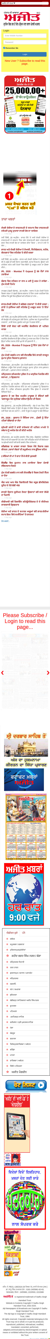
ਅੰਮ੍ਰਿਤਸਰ (12, 978)
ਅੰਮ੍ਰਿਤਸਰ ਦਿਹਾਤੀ (15, 962)
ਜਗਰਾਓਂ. (11, 984)
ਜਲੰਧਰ (10, 939)
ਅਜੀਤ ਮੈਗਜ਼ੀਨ (16, 1072)
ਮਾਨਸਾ (10, 1055)
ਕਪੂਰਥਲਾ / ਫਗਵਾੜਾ (15, 944)
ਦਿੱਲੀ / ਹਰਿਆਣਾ (14, 1066)
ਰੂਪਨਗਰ (11, 1006)
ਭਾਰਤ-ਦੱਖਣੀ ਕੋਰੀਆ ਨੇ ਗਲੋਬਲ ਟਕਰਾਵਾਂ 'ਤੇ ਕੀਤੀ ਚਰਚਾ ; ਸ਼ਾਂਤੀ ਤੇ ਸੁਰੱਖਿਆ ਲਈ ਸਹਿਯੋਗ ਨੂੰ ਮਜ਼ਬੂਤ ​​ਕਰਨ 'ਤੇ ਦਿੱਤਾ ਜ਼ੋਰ (25, 307)
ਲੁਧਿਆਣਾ (11, 995)
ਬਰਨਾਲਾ (11, 1038)
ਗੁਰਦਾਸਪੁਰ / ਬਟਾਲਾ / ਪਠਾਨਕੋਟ (19, 973)
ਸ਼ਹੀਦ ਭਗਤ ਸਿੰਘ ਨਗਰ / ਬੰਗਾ (23, 955)
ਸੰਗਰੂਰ (10, 1033)
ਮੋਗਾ (9, 1028)
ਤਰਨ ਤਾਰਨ (12, 967)
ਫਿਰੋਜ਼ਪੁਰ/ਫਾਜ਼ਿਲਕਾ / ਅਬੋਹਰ (18, 1044)
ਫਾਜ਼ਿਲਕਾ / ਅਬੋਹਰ (14, 1060)
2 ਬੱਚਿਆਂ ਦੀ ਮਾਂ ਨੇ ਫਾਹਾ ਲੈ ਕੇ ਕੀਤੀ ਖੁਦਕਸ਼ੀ (18, 456)
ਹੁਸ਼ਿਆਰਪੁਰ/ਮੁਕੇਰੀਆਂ (15, 950)
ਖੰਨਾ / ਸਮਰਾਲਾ (13, 989)
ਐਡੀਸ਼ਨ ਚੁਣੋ (12, 933)
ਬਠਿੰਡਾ (10, 1049)
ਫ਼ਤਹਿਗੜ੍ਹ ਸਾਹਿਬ (15, 1017)
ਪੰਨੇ (23, 933)
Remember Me (12, 48)
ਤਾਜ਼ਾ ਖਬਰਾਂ (8, 219)
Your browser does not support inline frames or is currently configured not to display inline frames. (19, 582)
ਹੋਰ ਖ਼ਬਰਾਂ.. (5, 521)
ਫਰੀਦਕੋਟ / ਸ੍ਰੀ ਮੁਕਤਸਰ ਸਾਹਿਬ (19, 1022)
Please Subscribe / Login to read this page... (25, 621)
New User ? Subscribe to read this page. (25, 62)
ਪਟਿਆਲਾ (11, 1011)
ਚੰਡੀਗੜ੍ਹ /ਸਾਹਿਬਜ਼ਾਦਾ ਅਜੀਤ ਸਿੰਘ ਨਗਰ (22, 1000)
